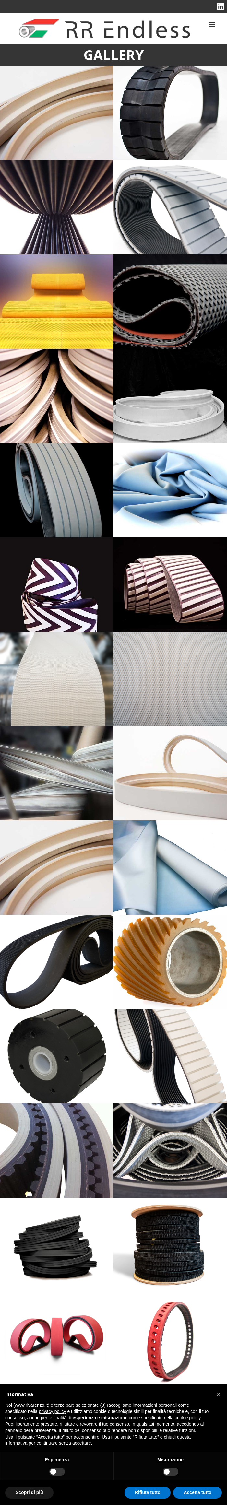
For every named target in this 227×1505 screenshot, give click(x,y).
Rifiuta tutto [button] (148, 1492)
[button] (218, 1394)
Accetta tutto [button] (197, 1492)
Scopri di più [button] (29, 1492)
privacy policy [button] (52, 1411)
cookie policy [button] (187, 1417)
